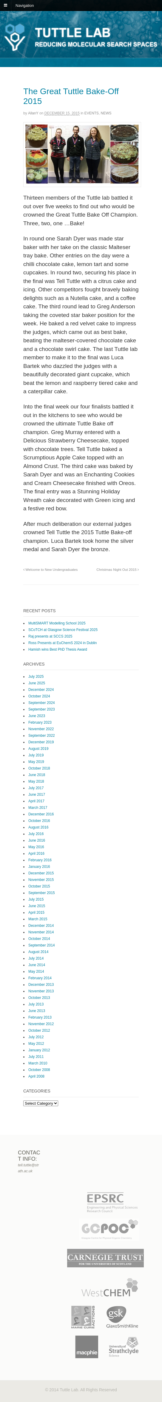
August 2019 (38, 749)
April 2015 (36, 912)
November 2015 (41, 880)
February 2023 (40, 722)
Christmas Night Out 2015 (117, 569)
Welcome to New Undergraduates (50, 569)
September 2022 (41, 735)
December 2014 (41, 926)
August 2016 (38, 827)
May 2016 (36, 847)
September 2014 (41, 945)
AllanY (33, 113)
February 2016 (40, 860)
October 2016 (39, 821)
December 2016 (41, 814)
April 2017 (36, 801)
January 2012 (39, 1050)
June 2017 (36, 794)
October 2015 (39, 886)
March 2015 (37, 919)
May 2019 (36, 762)
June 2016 (36, 840)
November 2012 (41, 1024)
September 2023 (41, 709)
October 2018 (39, 768)
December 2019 (41, 742)
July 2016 (36, 834)
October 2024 (39, 696)
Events (91, 113)
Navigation (25, 5)
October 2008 (39, 1070)
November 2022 (41, 729)
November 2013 (41, 991)
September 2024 (41, 703)
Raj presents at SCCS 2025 (50, 636)
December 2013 (41, 985)
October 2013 (39, 998)
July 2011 (36, 1057)
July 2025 (36, 676)
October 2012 (39, 1030)
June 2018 (36, 775)
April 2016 (36, 853)
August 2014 (38, 952)
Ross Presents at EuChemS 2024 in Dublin (62, 643)
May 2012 (36, 1044)
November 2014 (41, 932)
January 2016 (39, 867)
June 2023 (36, 716)
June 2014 (36, 965)
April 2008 (36, 1076)
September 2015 (41, 893)
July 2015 (36, 899)
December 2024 (41, 690)
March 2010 (37, 1063)
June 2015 (36, 906)
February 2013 (40, 1017)
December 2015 (41, 873)
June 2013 (36, 1011)
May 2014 (36, 971)
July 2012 (36, 1037)
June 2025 (36, 683)
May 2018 (36, 781)
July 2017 (36, 788)
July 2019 (36, 755)
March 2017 (37, 808)
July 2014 (36, 958)
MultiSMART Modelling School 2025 (57, 623)
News (106, 113)
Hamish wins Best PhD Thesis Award (57, 649)
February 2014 (40, 978)
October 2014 (39, 939)
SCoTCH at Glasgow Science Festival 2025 (63, 630)
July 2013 (36, 1004)
